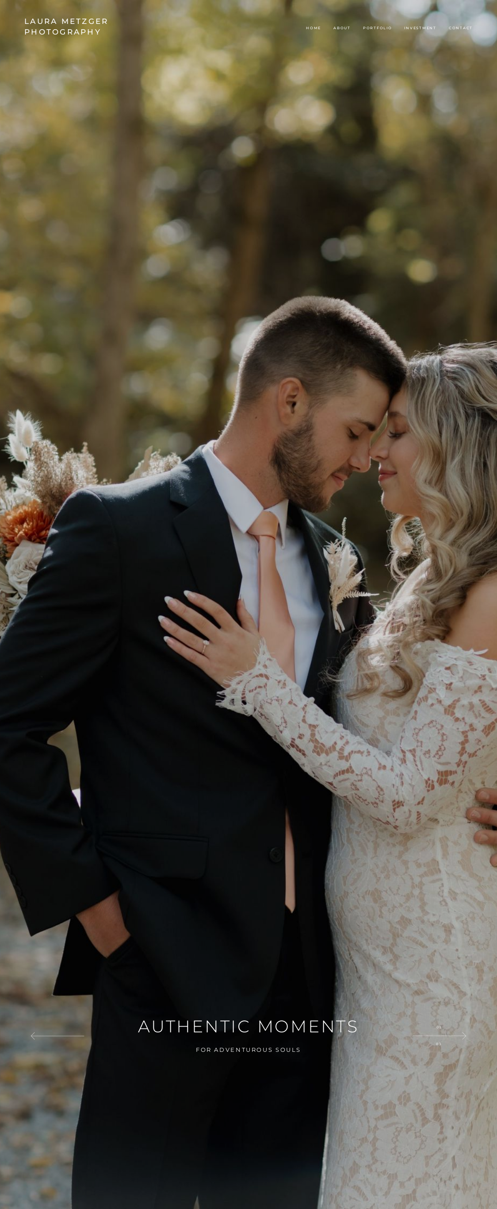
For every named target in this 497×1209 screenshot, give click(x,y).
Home (313, 28)
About (342, 28)
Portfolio (377, 28)
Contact (461, 28)
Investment (420, 28)
